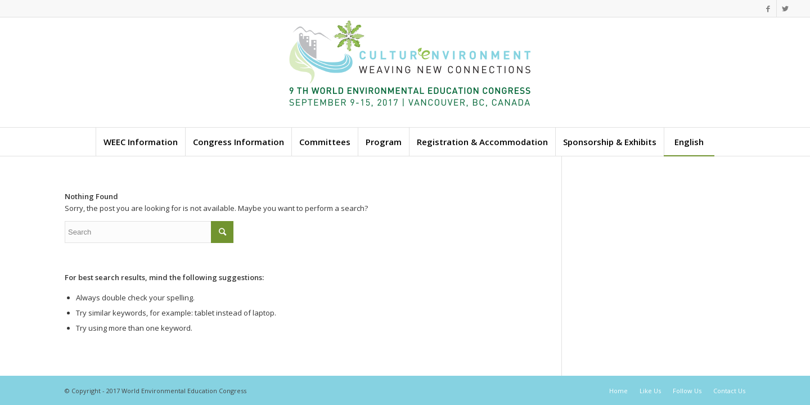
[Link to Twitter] (785, 8)
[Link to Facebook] (768, 8)
